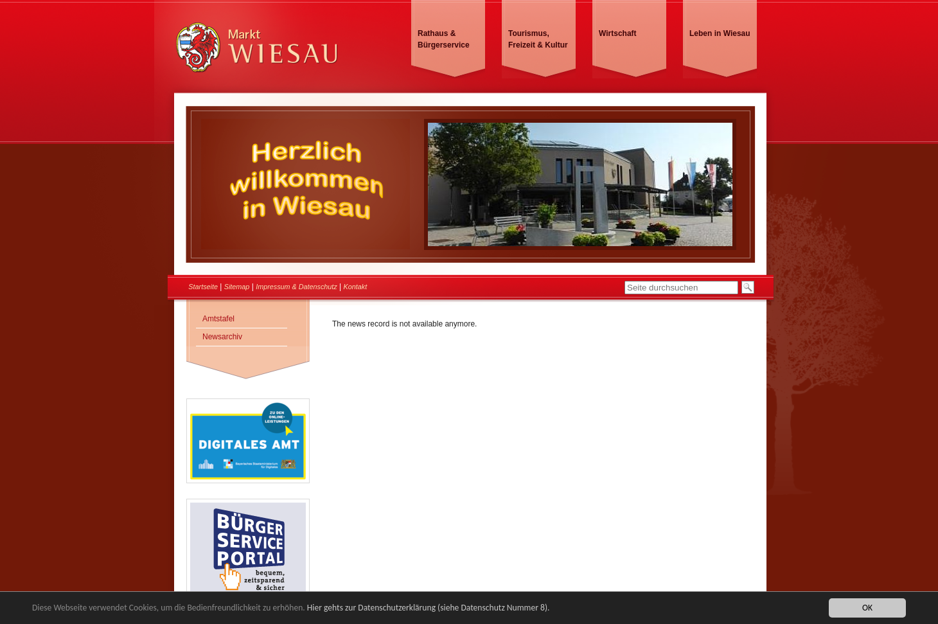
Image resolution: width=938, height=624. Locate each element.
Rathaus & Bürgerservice (444, 39)
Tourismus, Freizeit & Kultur (538, 39)
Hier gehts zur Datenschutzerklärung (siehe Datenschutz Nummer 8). (428, 607)
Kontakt (355, 286)
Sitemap (237, 286)
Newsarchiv (222, 336)
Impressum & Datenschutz (296, 286)
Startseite (203, 286)
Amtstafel (218, 318)
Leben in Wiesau (719, 33)
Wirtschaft (618, 33)
